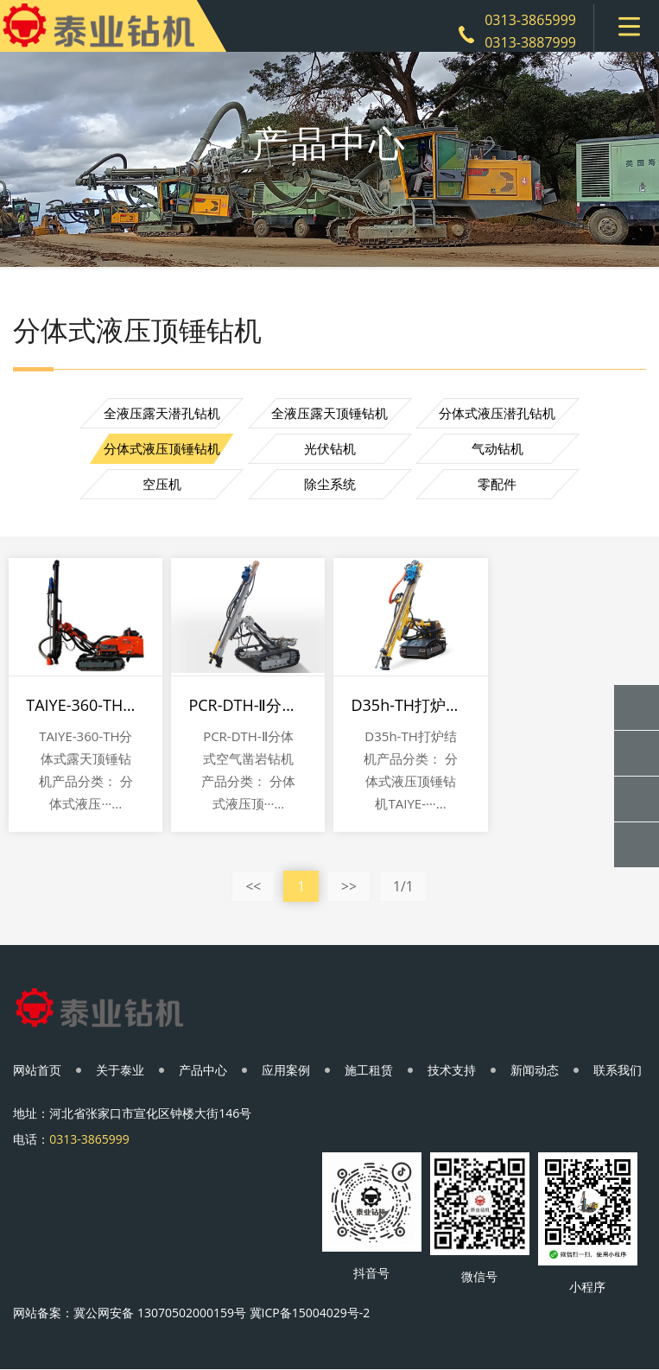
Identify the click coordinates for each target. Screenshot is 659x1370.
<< (253, 886)
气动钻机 (497, 448)
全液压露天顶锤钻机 (329, 413)
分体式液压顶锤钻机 (162, 448)
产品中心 (203, 1070)
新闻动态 (534, 1070)
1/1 (403, 886)
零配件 (497, 483)
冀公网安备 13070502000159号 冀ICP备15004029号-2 (221, 1312)
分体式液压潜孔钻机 (497, 413)
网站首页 (37, 1070)
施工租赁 (369, 1070)
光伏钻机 (330, 448)
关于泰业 (120, 1070)
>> (349, 886)
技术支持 (452, 1070)
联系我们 (617, 1070)
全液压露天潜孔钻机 (162, 413)
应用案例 (286, 1070)
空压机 (162, 483)
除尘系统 (330, 483)
